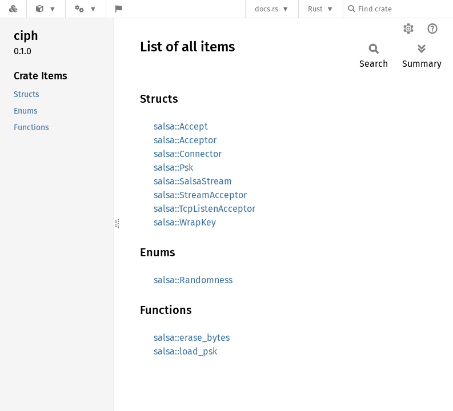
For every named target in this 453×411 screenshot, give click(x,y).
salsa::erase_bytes (192, 337)
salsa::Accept (181, 126)
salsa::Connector (188, 153)
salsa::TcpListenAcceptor (204, 208)
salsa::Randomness (193, 280)
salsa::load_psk (185, 351)
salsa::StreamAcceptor (200, 195)
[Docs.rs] (13, 9)
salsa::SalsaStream (193, 181)
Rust (315, 9)
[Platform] (86, 9)
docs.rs (266, 9)
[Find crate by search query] (405, 9)
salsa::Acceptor (185, 140)
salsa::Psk (173, 167)
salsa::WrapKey (185, 222)
